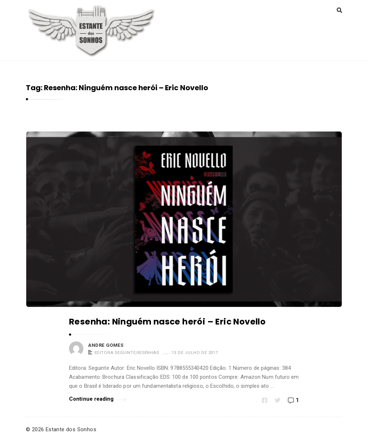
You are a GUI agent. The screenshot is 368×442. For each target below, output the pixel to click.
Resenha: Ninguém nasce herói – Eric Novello (167, 321)
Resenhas (148, 352)
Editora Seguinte (115, 352)
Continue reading (97, 398)
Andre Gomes (106, 345)
